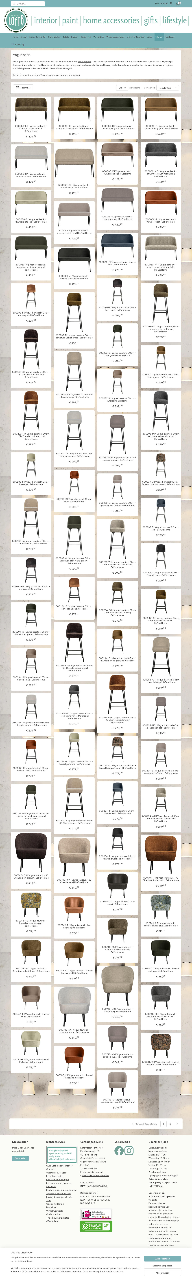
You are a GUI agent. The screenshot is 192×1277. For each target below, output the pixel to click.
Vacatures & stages (56, 1172)
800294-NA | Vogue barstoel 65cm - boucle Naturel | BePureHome (31, 724)
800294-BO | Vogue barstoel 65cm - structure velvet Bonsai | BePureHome (117, 613)
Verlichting (98, 36)
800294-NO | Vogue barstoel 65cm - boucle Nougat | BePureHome (160, 726)
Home (15, 36)
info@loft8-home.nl (93, 1172)
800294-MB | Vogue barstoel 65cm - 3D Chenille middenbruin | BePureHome (117, 720)
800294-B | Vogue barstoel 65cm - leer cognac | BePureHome (74, 607)
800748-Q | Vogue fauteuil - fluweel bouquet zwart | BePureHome (160, 1063)
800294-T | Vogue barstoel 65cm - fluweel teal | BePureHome (117, 812)
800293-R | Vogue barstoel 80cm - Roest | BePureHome (74, 500)
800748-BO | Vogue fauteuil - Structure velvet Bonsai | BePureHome (117, 950)
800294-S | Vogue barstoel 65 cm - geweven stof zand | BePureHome (161, 772)
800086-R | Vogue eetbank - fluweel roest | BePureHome (161, 220)
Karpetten (86, 36)
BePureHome (84, 61)
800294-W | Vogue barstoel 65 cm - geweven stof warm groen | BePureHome (31, 816)
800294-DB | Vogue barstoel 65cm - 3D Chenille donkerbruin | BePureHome (74, 668)
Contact (50, 1169)
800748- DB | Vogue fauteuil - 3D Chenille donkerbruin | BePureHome (31, 876)
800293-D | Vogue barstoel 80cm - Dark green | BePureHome (117, 354)
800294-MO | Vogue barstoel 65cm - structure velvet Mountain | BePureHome (74, 716)
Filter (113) (23, 88)
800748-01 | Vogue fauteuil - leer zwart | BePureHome (117, 903)
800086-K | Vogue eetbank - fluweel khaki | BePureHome (117, 172)
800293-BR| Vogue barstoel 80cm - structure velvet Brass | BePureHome (74, 336)
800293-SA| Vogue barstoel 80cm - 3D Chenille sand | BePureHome (31, 542)
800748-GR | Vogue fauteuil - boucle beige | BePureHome (117, 1010)
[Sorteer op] (168, 87)
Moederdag (18, 44)
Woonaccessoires (115, 36)
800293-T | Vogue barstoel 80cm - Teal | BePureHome (161, 528)
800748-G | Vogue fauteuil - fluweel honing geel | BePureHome (74, 972)
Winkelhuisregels (54, 1210)
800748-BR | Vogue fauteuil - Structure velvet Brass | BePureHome (31, 970)
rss (110, 1271)
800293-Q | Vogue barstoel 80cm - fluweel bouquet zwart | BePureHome (161, 483)
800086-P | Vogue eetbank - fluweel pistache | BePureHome (31, 220)
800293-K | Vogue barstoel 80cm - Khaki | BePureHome (117, 399)
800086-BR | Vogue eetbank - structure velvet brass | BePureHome (74, 127)
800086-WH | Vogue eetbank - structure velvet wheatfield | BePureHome (161, 267)
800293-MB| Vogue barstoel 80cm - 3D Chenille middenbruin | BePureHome (31, 436)
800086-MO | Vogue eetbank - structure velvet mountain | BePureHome (161, 174)
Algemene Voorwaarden (58, 1193)
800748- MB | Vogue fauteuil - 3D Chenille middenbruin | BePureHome (161, 879)
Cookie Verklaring (55, 1203)
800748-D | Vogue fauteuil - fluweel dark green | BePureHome (160, 970)
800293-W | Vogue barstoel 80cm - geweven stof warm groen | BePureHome (74, 561)
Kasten (74, 36)
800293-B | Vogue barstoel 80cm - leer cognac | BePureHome (31, 314)
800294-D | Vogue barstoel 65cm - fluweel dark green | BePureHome (31, 633)
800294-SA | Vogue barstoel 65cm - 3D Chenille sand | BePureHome (74, 822)
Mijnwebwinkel (147, 1271)
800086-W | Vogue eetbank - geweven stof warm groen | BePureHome (31, 267)
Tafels (66, 36)
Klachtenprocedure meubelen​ (61, 1190)
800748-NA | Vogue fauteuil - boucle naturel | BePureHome (74, 1031)
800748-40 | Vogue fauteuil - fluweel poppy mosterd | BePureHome (31, 923)
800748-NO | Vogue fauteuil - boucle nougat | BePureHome (117, 1055)
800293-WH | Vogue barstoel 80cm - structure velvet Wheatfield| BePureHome (117, 565)
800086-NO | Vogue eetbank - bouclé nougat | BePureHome (117, 218)
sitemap (104, 1271)
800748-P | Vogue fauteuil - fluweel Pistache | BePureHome (31, 1060)
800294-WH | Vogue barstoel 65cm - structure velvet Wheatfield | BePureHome (160, 819)
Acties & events (37, 36)
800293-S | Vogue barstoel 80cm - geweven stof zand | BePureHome (117, 504)
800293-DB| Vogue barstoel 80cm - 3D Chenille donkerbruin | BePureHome (31, 374)
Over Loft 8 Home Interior (59, 1165)
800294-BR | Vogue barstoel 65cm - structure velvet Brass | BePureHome (161, 621)
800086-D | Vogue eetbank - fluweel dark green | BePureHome (117, 127)
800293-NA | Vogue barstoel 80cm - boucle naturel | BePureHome (74, 455)
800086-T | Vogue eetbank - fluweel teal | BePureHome (117, 263)
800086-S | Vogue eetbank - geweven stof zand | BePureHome (74, 232)
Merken (159, 36)
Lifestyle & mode (135, 36)
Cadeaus (170, 36)
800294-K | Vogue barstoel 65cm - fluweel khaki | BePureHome (31, 678)
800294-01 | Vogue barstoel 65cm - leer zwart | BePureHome (31, 587)
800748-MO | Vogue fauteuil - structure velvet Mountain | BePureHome (161, 1017)
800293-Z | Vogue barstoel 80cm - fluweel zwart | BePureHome (160, 574)
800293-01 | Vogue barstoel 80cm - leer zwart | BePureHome (117, 309)
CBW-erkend (52, 1221)
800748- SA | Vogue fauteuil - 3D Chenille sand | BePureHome (74, 881)
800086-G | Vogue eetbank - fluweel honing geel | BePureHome (161, 127)
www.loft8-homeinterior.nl (95, 1175)
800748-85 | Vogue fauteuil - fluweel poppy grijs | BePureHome (161, 924)
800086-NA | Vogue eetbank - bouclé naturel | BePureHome (31, 175)
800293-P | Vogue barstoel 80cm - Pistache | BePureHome (31, 483)
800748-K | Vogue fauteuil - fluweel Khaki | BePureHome (31, 1015)
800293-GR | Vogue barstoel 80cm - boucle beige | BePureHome (74, 395)
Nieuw (24, 36)
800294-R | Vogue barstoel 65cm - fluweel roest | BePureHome (31, 769)
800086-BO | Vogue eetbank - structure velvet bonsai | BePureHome (31, 129)
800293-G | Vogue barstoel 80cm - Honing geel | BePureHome (160, 376)
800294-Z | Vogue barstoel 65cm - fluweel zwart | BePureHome (117, 857)
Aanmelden (20, 1158)
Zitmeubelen (54, 36)
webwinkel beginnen (121, 1271)
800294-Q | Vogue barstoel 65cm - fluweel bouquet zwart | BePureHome (117, 766)
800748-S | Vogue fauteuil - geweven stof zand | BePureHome (117, 1101)
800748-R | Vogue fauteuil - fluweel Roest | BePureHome (74, 1076)
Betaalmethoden (54, 1176)
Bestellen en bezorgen (57, 1179)
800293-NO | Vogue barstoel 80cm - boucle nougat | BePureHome (117, 459)
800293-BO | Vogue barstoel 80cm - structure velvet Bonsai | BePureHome (161, 329)
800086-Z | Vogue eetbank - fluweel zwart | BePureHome (74, 277)
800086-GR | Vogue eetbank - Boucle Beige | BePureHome (74, 186)
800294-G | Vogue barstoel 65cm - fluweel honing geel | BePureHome (117, 659)
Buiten (150, 36)
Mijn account (164, 4)
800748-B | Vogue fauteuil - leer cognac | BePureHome (74, 926)
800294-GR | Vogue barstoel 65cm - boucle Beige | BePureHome (160, 681)
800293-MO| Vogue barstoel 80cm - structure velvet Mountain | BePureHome (161, 436)
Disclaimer (51, 1207)
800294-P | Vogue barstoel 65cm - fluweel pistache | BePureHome (74, 762)
